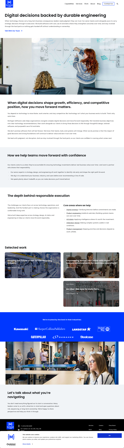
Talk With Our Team (12, 31)
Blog (98, 4)
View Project (12, 267)
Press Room (112, 425)
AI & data (69, 219)
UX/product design (73, 223)
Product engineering (73, 213)
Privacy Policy (113, 429)
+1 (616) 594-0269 (26, 426)
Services (79, 4)
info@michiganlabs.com (28, 434)
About (92, 4)
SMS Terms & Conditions (113, 434)
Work (86, 4)
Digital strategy (72, 210)
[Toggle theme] (114, 444)
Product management (74, 229)
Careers (101, 425)
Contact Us (108, 4)
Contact (101, 434)
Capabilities (69, 4)
